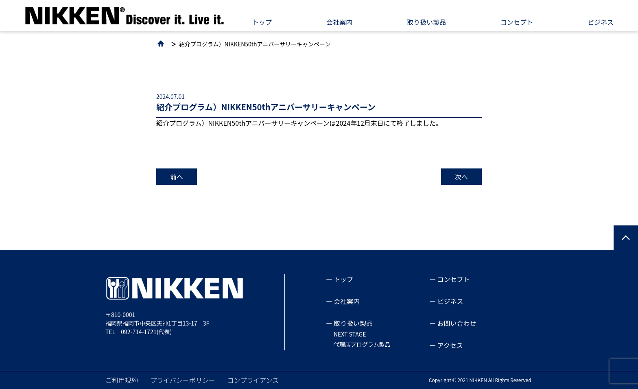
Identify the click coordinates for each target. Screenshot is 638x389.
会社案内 (339, 22)
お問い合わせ (456, 323)
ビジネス (601, 22)
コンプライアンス (253, 380)
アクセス (450, 345)
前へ (176, 176)
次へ (461, 176)
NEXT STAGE (350, 334)
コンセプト (516, 22)
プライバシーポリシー (182, 380)
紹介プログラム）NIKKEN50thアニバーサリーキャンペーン (254, 44)
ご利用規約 (121, 380)
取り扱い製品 (426, 22)
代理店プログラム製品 (362, 344)
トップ (262, 22)
